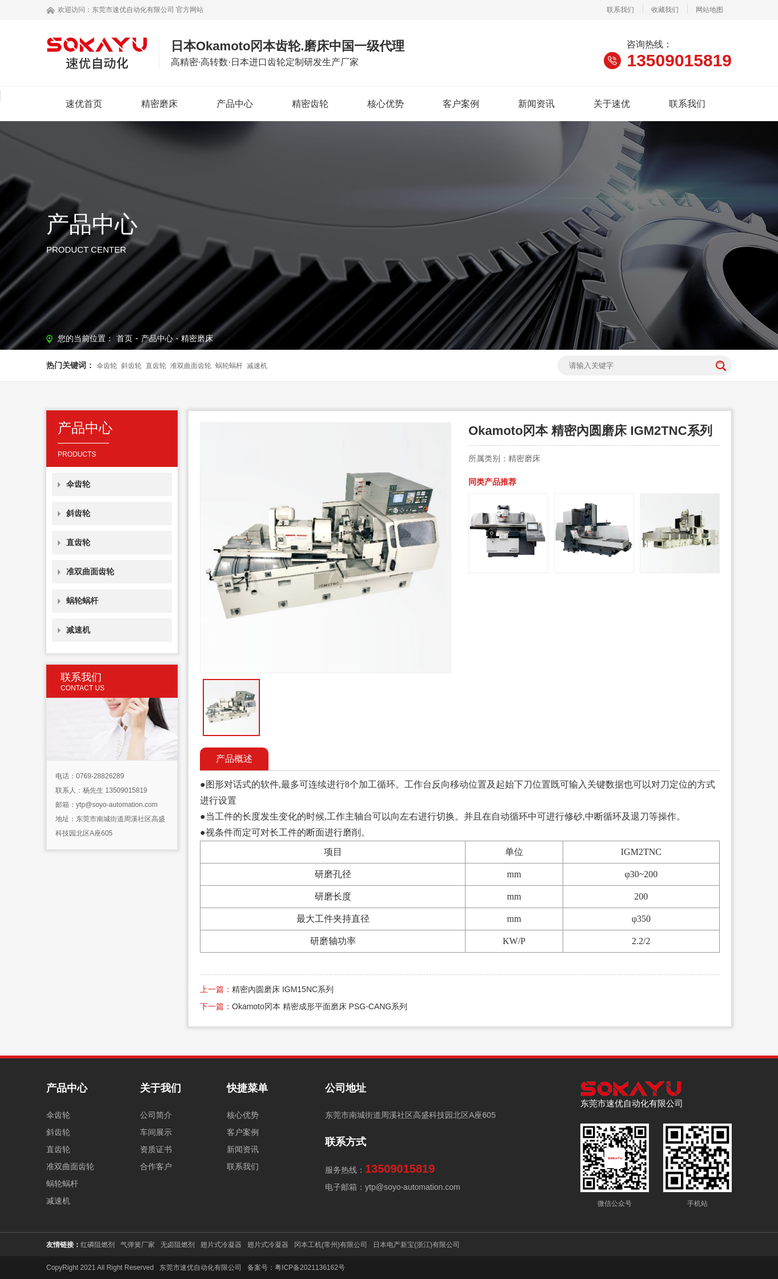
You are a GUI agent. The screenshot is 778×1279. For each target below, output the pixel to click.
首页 (125, 338)
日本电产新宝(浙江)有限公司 (416, 1245)
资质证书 (156, 1149)
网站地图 (709, 10)
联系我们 (620, 10)
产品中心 (234, 104)
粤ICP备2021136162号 (310, 1268)
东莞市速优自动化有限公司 (133, 10)
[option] (325, 548)
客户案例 (461, 104)
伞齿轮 (107, 366)
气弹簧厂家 (138, 1245)
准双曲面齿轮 (190, 366)
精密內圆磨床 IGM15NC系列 (283, 989)
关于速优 (611, 104)
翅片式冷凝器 (221, 1245)
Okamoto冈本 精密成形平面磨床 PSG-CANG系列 (319, 1006)
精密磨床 (159, 104)
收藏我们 (665, 10)
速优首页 (84, 104)
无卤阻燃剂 (178, 1245)
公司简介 (156, 1115)
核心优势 (385, 104)
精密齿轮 (310, 104)
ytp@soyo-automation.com (117, 805)
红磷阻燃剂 (98, 1245)
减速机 (257, 366)
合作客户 (156, 1166)
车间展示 (156, 1132)
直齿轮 (156, 366)
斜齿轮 (131, 366)
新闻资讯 (536, 104)
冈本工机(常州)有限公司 (330, 1245)
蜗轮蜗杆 (229, 366)
